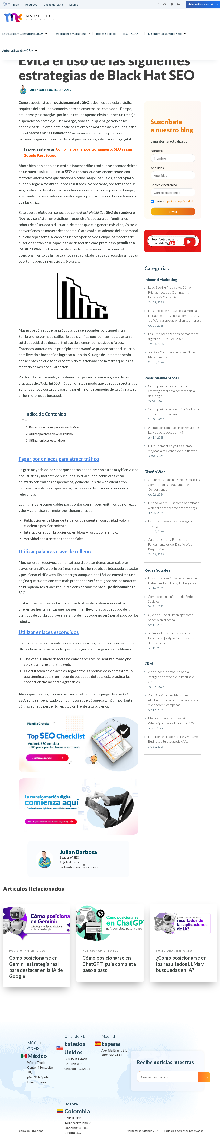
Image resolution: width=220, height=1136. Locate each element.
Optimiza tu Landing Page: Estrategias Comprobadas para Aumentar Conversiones (174, 484)
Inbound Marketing (160, 279)
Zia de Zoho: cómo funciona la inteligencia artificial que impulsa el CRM (171, 676)
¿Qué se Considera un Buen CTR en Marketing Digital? (172, 354)
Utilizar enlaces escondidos (47, 440)
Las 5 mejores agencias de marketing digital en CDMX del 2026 (173, 336)
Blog (16, 4)
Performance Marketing (70, 32)
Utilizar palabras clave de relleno (51, 434)
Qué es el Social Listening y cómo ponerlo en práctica (170, 617)
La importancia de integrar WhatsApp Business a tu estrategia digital (174, 739)
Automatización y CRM (18, 48)
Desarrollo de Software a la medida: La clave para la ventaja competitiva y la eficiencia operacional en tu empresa (174, 315)
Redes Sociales (107, 32)
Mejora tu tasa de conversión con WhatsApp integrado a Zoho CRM (171, 720)
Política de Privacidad (29, 1130)
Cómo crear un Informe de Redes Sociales (171, 598)
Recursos (31, 4)
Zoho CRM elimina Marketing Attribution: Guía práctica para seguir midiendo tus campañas (173, 700)
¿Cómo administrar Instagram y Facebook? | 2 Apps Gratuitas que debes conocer (171, 638)
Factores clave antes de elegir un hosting (170, 523)
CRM (148, 664)
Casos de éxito (53, 4)
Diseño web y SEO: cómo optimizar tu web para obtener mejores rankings (174, 505)
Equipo (74, 4)
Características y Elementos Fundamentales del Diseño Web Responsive (170, 544)
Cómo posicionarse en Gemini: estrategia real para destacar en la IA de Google (173, 391)
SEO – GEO (131, 32)
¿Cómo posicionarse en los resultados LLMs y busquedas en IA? (174, 429)
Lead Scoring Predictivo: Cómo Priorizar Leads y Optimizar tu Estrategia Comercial (169, 292)
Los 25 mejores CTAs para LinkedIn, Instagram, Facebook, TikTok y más (172, 580)
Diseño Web (154, 471)
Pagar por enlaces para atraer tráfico (54, 427)
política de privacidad (180, 201)
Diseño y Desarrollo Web (166, 32)
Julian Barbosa (41, 89)
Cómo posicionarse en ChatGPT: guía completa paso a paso (173, 411)
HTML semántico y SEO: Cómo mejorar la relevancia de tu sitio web (173, 448)
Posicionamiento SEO (162, 378)
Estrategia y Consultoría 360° (23, 32)
